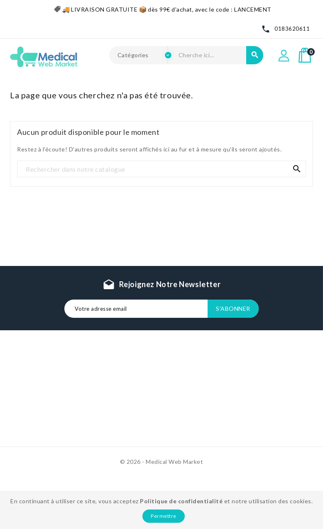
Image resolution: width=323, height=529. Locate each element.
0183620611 (292, 28)
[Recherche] (161, 169)
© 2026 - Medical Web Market (161, 460)
